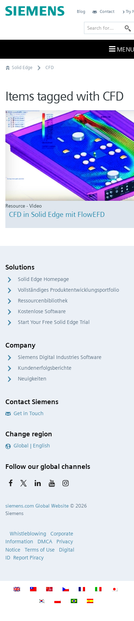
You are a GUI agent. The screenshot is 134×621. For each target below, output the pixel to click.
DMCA (45, 541)
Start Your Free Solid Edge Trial (54, 322)
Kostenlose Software (42, 311)
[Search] (128, 28)
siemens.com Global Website (37, 506)
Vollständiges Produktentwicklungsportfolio (68, 290)
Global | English (27, 445)
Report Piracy (28, 557)
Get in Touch (24, 413)
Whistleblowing (28, 533)
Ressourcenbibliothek (43, 300)
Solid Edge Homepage (43, 279)
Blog (81, 11)
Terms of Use (40, 550)
